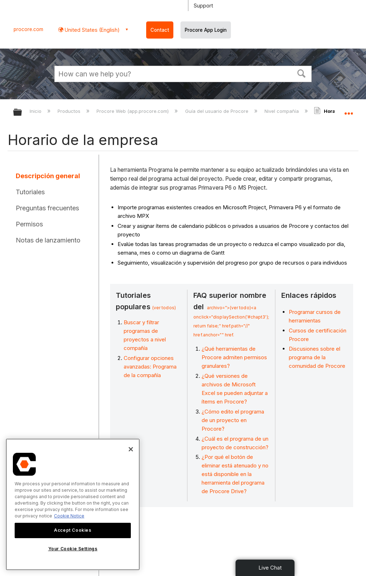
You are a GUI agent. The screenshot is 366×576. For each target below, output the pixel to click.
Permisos (29, 224)
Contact (159, 30)
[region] (73, 504)
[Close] (131, 449)
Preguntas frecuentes (47, 208)
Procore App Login (206, 30)
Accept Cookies (72, 530)
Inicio (36, 111)
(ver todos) (164, 307)
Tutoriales (30, 192)
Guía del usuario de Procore (217, 111)
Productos (70, 111)
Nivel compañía (282, 111)
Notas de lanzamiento (48, 240)
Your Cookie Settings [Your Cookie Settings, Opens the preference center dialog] (73, 548)
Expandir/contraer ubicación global (348, 110)
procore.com (28, 29)
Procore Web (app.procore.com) (133, 111)
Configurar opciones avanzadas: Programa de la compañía (150, 367)
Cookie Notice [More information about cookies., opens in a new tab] (69, 516)
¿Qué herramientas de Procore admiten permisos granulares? (234, 357)
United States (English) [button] (91, 30)
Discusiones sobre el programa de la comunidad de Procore (317, 357)
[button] (302, 73)
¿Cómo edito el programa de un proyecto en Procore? (233, 420)
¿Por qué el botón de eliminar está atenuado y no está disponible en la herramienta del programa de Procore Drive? (235, 474)
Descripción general (48, 176)
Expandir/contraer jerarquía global (22, 112)
